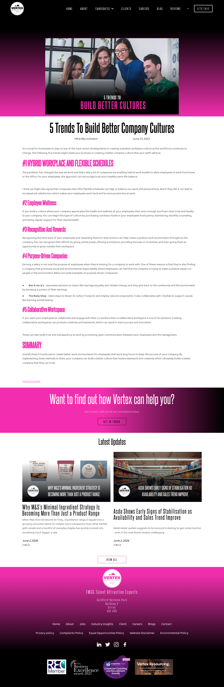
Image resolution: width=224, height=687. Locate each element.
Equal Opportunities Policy (106, 633)
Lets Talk (203, 8)
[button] (105, 9)
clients (126, 8)
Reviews (176, 8)
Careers (144, 8)
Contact (166, 624)
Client (123, 624)
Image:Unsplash (31, 381)
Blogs (152, 624)
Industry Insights (102, 624)
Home (69, 8)
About (84, 8)
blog (160, 8)
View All (112, 559)
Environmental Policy (174, 633)
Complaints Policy (71, 633)
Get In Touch (112, 421)
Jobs (82, 624)
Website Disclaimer (142, 633)
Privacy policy (45, 633)
